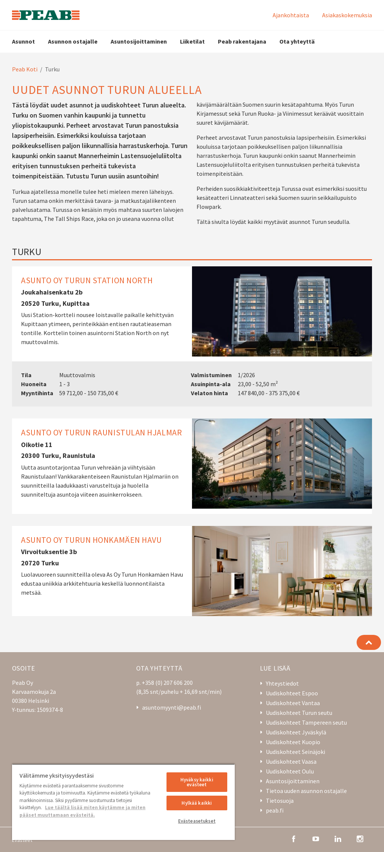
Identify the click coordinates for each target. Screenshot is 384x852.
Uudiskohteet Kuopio (293, 742)
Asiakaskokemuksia (347, 15)
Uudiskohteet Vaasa (291, 761)
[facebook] (294, 838)
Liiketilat (192, 41)
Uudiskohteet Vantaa (293, 703)
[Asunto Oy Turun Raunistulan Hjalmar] (192, 466)
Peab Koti (25, 69)
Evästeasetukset (197, 821)
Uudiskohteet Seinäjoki (295, 751)
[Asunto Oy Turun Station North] (192, 336)
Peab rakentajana (242, 41)
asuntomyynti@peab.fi (171, 707)
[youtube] (316, 838)
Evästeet (22, 840)
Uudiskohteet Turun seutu (299, 712)
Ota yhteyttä (297, 41)
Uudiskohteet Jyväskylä (296, 732)
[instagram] (360, 838)
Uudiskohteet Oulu (290, 771)
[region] (123, 802)
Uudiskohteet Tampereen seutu (306, 722)
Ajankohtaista (291, 15)
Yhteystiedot (282, 683)
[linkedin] (338, 838)
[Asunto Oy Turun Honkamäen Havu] (192, 571)
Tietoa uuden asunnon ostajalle (306, 791)
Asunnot (23, 41)
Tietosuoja (280, 800)
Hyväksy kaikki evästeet (196, 782)
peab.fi (275, 810)
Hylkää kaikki (197, 803)
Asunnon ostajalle (73, 41)
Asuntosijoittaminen (139, 41)
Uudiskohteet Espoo (292, 693)
